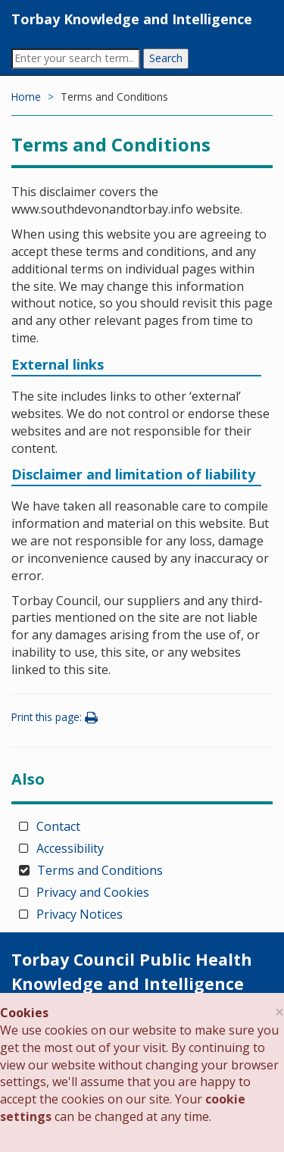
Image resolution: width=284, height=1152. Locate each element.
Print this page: (56, 717)
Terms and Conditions (100, 870)
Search (166, 58)
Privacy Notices (79, 914)
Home (26, 96)
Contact (58, 826)
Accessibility (70, 848)
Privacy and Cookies (92, 892)
